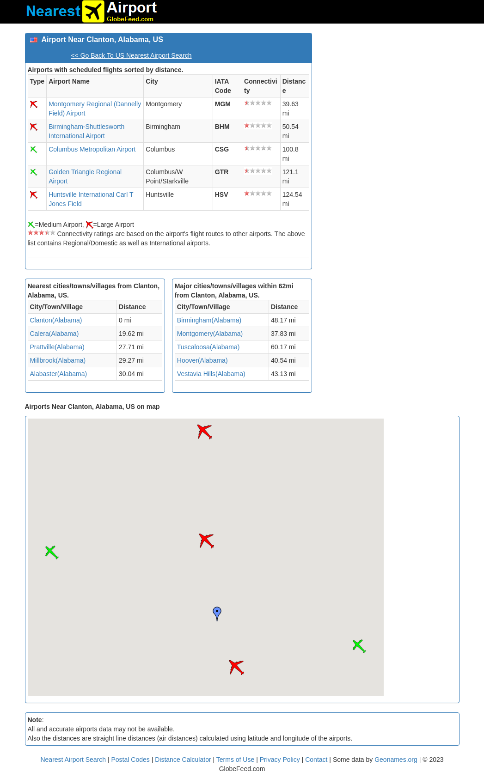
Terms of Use (236, 759)
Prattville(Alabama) (57, 347)
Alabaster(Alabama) (58, 373)
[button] (236, 667)
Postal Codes (130, 759)
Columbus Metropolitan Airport (92, 149)
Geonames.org (395, 759)
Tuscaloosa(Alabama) (208, 347)
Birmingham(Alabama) (209, 320)
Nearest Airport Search (73, 759)
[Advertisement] (389, 90)
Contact (316, 759)
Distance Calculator (183, 759)
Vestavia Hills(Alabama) (211, 373)
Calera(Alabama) (54, 333)
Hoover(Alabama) (202, 360)
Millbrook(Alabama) (58, 360)
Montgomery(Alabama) (210, 333)
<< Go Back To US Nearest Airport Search (131, 55)
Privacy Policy (281, 759)
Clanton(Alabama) (56, 320)
